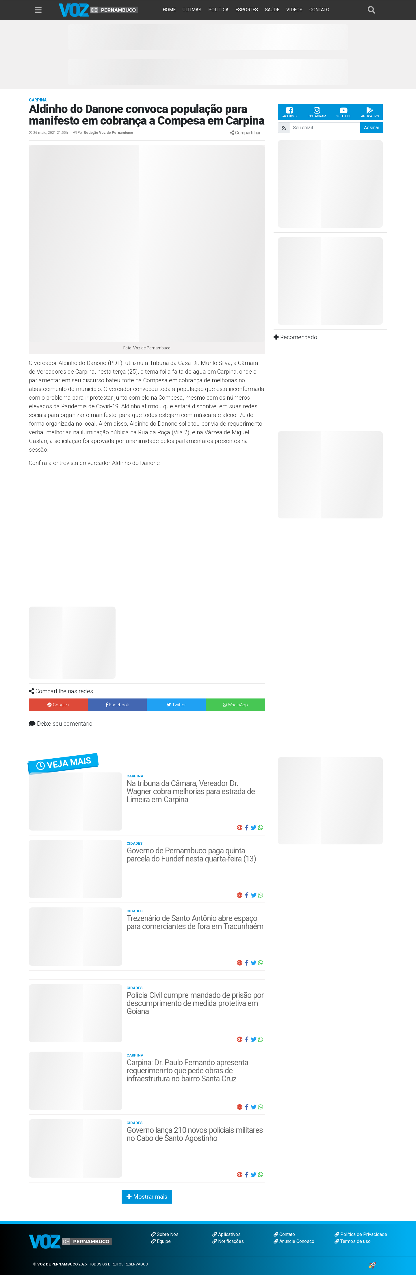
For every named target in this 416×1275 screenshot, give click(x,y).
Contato (284, 1234)
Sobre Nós (165, 1234)
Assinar (371, 127)
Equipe (161, 1241)
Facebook (290, 112)
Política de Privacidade (361, 1234)
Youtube (343, 112)
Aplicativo (370, 112)
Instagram (317, 112)
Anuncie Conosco (294, 1241)
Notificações (228, 1241)
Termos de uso (353, 1241)
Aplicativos (226, 1234)
